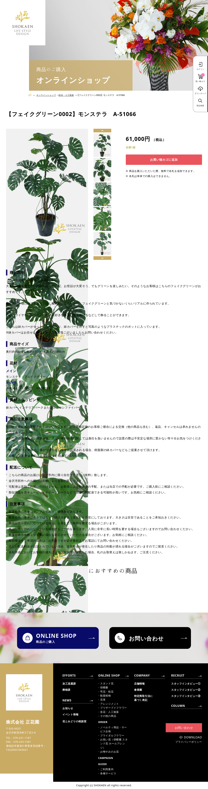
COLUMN (178, 706)
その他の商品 (108, 716)
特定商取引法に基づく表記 (143, 698)
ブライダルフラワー (112, 735)
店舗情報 (139, 683)
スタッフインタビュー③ (186, 696)
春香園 (138, 689)
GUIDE (102, 764)
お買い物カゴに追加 (164, 160)
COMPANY (142, 675)
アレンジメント (109, 703)
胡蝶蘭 (104, 687)
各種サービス (108, 773)
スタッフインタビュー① (186, 683)
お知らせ (67, 708)
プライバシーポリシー (188, 742)
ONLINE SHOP (109, 675)
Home (31, 95)
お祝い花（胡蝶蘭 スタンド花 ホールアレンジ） (114, 743)
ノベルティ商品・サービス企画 (113, 729)
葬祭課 (66, 689)
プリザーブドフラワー (113, 707)
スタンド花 (107, 683)
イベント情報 (70, 714)
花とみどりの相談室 (74, 721)
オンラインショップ (46, 95)
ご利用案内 (107, 769)
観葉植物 (105, 695)
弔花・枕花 (107, 691)
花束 (102, 699)
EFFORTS (69, 675)
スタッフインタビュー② (186, 689)
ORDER (102, 722)
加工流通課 (69, 683)
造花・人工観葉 (66, 95)
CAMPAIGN (105, 758)
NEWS (66, 700)
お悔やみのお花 (109, 751)
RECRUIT (177, 675)
